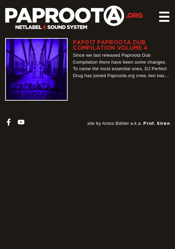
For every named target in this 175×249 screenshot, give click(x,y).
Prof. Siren (156, 123)
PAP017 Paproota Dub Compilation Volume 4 (110, 45)
